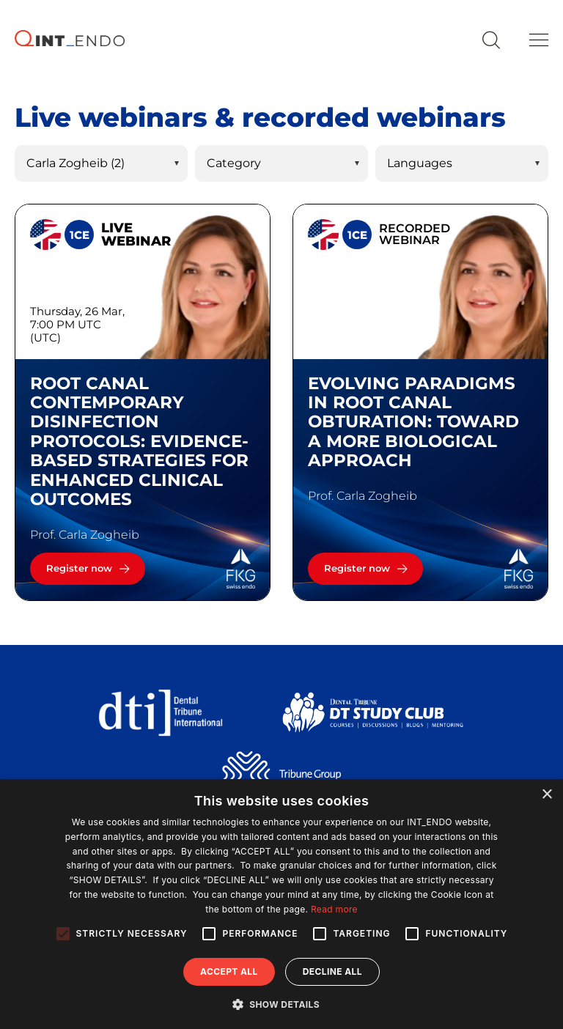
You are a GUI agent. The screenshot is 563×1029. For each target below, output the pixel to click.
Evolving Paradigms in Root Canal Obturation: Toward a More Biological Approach (413, 422)
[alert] (281, 904)
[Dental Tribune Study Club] (373, 711)
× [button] (546, 794)
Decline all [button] (332, 971)
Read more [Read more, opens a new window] (334, 909)
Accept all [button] (229, 971)
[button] (281, 1004)
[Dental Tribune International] (160, 711)
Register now (79, 568)
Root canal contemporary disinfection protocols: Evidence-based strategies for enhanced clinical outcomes (139, 441)
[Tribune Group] (281, 774)
